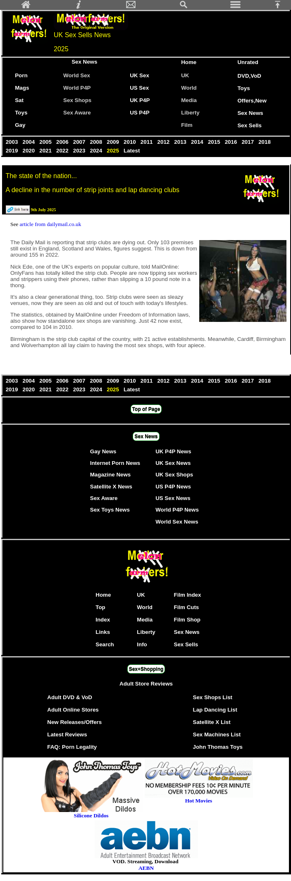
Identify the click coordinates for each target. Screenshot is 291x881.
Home (188, 62)
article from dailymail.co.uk (50, 224)
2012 (164, 142)
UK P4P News (173, 451)
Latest (131, 151)
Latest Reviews (67, 734)
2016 (231, 142)
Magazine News (110, 474)
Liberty (190, 113)
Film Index (187, 595)
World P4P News (177, 510)
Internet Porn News (115, 463)
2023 (80, 151)
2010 (130, 142)
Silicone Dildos (91, 815)
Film (186, 125)
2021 (46, 151)
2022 (63, 151)
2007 (80, 142)
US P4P (139, 113)
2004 (29, 142)
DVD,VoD (249, 76)
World (189, 88)
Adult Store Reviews (146, 684)
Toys (243, 88)
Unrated (247, 62)
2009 (113, 142)
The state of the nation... (41, 175)
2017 (248, 142)
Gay (20, 125)
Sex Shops (77, 100)
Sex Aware (77, 113)
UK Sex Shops (174, 474)
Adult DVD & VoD (69, 697)
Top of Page (146, 409)
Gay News (103, 451)
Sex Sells (249, 125)
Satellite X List (212, 722)
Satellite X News (111, 486)
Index (102, 620)
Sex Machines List (217, 734)
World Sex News (176, 522)
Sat (19, 100)
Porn (21, 75)
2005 (46, 142)
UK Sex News (173, 463)
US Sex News (172, 498)
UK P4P (140, 100)
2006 (63, 142)
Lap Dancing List (215, 710)
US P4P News (173, 486)
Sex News (84, 62)
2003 (12, 142)
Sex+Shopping (146, 669)
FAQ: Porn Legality (72, 747)
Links (102, 632)
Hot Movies (199, 798)
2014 (197, 142)
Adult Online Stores (72, 710)
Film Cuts (186, 607)
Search (104, 644)
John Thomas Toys (218, 747)
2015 (214, 142)
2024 (96, 151)
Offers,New (251, 101)
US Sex (139, 88)
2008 (96, 142)
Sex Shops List (213, 697)
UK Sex (139, 75)
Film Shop (187, 620)
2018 (264, 142)
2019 (12, 151)
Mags (22, 88)
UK (186, 75)
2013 (181, 142)
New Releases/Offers (74, 722)
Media (189, 100)
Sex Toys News (110, 510)
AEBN (146, 868)
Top (100, 607)
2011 (147, 142)
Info (142, 644)
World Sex (76, 75)
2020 (29, 151)
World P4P (77, 88)
